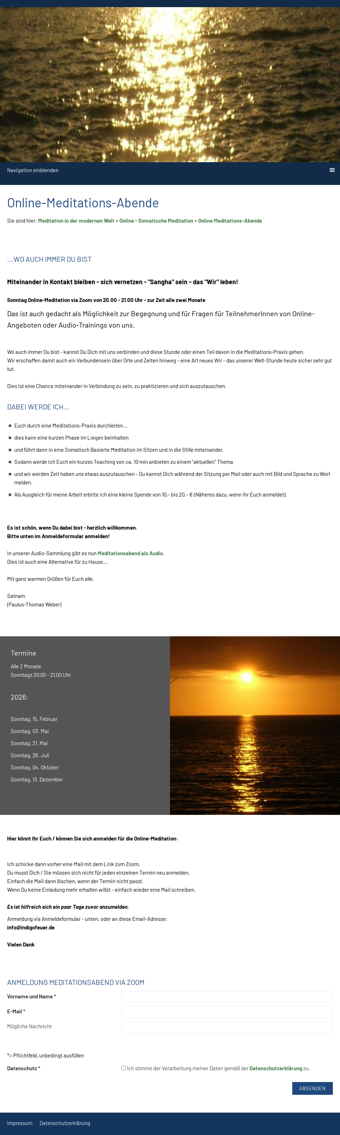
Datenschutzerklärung (275, 1068)
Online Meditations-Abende (230, 220)
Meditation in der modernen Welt (76, 220)
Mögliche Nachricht (29, 1026)
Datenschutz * (23, 1068)
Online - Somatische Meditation (156, 220)
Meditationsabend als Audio (130, 553)
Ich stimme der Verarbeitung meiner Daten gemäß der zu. (215, 1068)
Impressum (19, 1123)
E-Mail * (16, 1011)
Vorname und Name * (31, 996)
